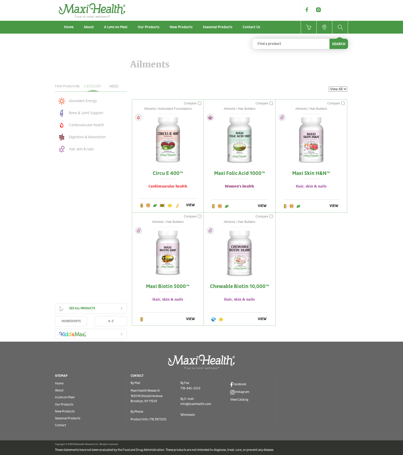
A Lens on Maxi (115, 27)
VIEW (190, 205)
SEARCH (338, 44)
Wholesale (187, 415)
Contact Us (251, 27)
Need (113, 86)
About (89, 27)
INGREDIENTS (71, 321)
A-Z (111, 321)
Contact (60, 425)
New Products (181, 27)
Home (69, 27)
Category (92, 86)
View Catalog (239, 400)
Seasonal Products (217, 27)
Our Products (148, 27)
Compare (192, 103)
